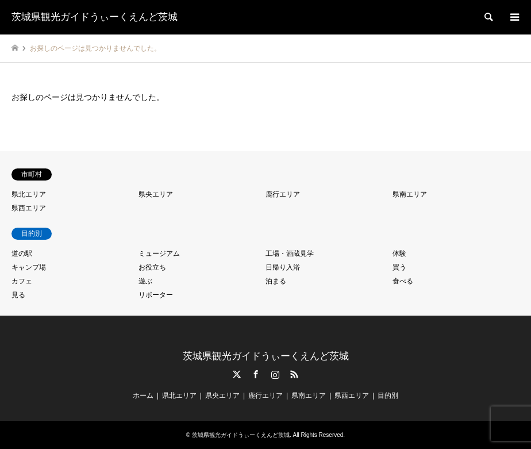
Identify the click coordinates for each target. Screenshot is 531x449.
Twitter (237, 374)
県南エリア (410, 194)
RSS (294, 374)
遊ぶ (145, 281)
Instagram (275, 374)
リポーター (155, 295)
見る (18, 295)
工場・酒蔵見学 (290, 254)
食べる (403, 281)
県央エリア (155, 194)
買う (399, 267)
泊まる (276, 281)
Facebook (256, 374)
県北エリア (28, 194)
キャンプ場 (28, 267)
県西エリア (28, 208)
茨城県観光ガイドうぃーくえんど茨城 (266, 356)
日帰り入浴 (283, 267)
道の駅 (21, 254)
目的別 (388, 396)
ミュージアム (159, 254)
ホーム (143, 396)
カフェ (21, 281)
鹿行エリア (283, 194)
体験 (399, 254)
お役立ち (152, 267)
